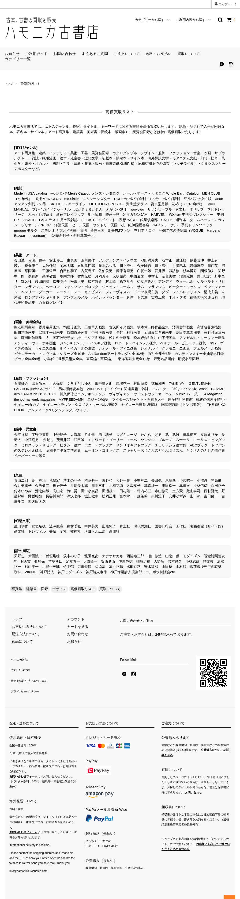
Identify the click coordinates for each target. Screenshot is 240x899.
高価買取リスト (83, 589)
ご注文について (127, 54)
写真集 (16, 589)
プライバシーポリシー (27, 680)
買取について (188, 54)
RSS (13, 666)
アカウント (225, 4)
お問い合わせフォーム (23, 769)
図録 (44, 589)
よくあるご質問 (95, 54)
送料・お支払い (159, 54)
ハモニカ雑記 (19, 658)
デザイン (59, 589)
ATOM (24, 666)
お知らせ (12, 54)
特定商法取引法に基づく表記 (32, 673)
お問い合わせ (64, 54)
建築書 (31, 589)
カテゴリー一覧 (18, 59)
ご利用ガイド (36, 54)
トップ (9, 83)
